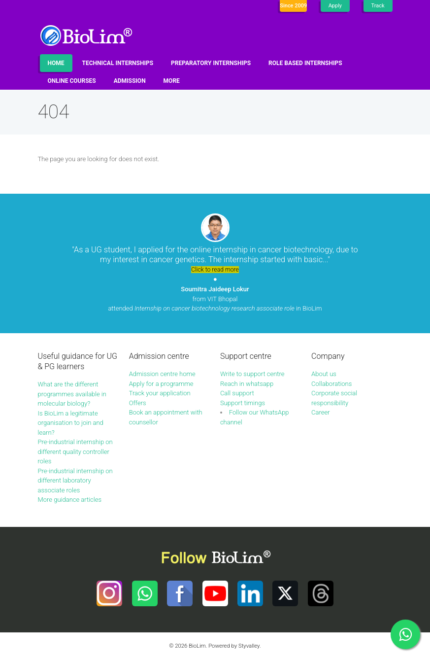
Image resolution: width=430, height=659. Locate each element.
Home (56, 63)
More (172, 80)
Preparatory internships (211, 63)
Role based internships (305, 63)
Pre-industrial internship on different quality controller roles (75, 451)
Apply (335, 5)
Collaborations (331, 383)
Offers (137, 403)
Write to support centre (252, 374)
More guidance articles (70, 499)
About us (323, 374)
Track (378, 5)
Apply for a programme (161, 383)
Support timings (242, 403)
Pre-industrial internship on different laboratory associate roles (75, 480)
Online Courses (72, 80)
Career (320, 412)
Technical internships (118, 63)
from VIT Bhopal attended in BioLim (215, 298)
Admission (130, 80)
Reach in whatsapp (246, 383)
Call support (237, 393)
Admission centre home (162, 374)
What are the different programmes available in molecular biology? (72, 394)
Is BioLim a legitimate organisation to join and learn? (70, 423)
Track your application (160, 393)
